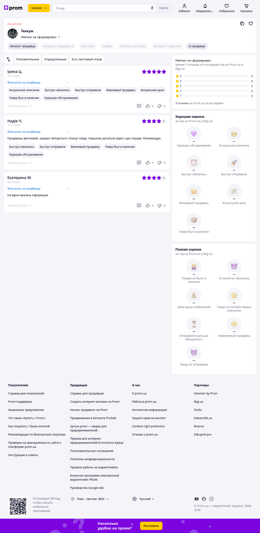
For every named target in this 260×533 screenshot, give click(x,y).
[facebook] (203, 498)
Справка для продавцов (87, 393)
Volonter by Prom (205, 393)
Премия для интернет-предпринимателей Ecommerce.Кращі (96, 441)
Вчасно (199, 426)
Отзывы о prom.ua (145, 434)
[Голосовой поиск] (152, 8)
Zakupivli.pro (203, 434)
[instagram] (211, 498)
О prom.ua (139, 393)
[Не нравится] (161, 106)
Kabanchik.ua (203, 418)
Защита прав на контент (149, 418)
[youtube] (196, 498)
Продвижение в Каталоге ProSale (93, 418)
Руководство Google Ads (87, 488)
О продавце (197, 46)
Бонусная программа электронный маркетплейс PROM (94, 477)
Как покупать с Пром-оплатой (29, 426)
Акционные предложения (26, 410)
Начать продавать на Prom (89, 410)
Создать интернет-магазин (88, 401)
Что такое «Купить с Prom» (26, 418)
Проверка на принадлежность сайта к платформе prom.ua (34, 445)
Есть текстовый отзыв (87, 59)
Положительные (27, 59)
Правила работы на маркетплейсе (94, 467)
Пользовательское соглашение (92, 451)
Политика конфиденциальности (92, 459)
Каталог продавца (22, 46)
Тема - (87, 499)
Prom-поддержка (20, 401)
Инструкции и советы (23, 455)
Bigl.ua (198, 401)
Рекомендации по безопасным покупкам (36, 434)
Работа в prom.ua (144, 401)
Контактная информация (149, 410)
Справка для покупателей (26, 393)
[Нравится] (149, 106)
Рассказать (151, 526)
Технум (27, 31)
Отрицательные (55, 59)
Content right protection (148, 426)
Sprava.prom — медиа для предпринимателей (88, 428)
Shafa (198, 410)
